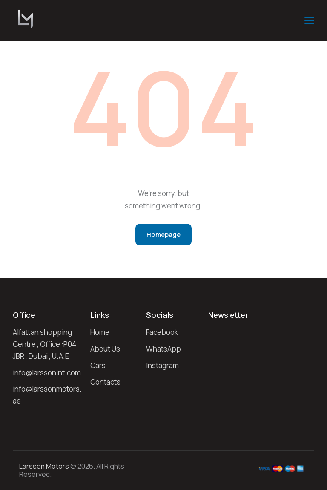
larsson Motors (44, 466)
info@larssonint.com (47, 373)
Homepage (163, 234)
